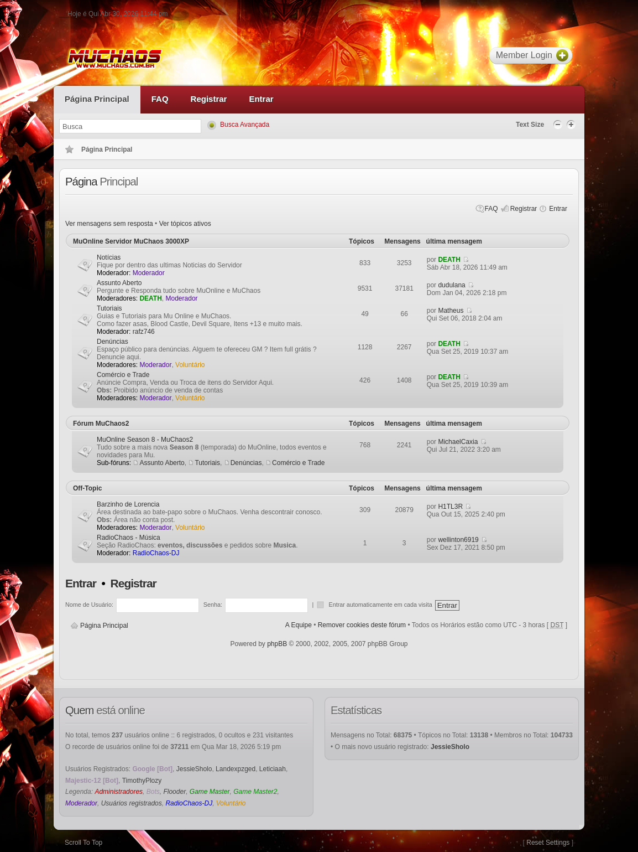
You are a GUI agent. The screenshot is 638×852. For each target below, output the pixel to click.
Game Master (210, 792)
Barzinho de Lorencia (128, 504)
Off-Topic (87, 488)
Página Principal (104, 625)
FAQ (491, 209)
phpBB (277, 644)
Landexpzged (235, 769)
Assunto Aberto (119, 283)
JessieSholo (194, 769)
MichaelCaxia (458, 442)
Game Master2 (255, 792)
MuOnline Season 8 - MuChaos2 (145, 439)
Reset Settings (547, 842)
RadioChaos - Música (128, 537)
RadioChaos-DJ (156, 553)
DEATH (449, 260)
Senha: (212, 604)
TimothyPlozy (142, 780)
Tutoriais (109, 308)
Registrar (523, 209)
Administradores (119, 792)
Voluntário (190, 365)
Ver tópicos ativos (185, 224)
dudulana (451, 285)
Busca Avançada (244, 124)
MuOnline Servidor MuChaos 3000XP (131, 241)
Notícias (109, 257)
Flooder (174, 792)
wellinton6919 (458, 540)
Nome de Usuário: (89, 604)
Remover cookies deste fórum (362, 625)
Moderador (149, 273)
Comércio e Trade (123, 375)
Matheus (450, 310)
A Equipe (298, 625)
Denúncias (112, 341)
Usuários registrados (131, 803)
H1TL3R (450, 506)
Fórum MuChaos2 (101, 423)
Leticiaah (272, 769)
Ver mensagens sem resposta (109, 224)
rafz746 (144, 331)
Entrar (558, 209)
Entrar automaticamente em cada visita (380, 604)
